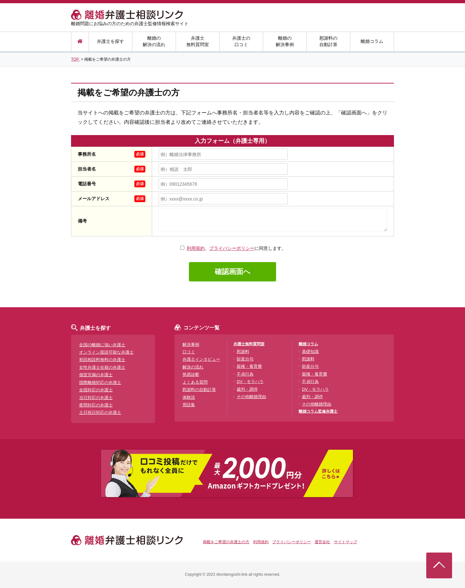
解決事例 (190, 344)
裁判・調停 (247, 389)
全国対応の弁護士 (96, 389)
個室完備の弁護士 (96, 374)
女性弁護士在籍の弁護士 (102, 367)
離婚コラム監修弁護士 (318, 411)
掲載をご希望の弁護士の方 (226, 542)
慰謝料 (243, 351)
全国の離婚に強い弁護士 (102, 344)
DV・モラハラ (250, 381)
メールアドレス (93, 198)
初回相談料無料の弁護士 (102, 359)
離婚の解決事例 (285, 41)
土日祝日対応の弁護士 (100, 412)
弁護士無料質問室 (197, 41)
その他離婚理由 (251, 396)
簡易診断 (190, 374)
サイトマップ (345, 542)
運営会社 (322, 542)
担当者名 (87, 169)
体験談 (188, 397)
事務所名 (87, 154)
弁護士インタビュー (201, 359)
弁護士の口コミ (241, 41)
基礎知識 (310, 351)
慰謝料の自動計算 (328, 41)
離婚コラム (372, 41)
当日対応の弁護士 (96, 397)
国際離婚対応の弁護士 (100, 382)
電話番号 (87, 183)
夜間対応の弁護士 (96, 405)
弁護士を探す (110, 41)
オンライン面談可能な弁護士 (106, 352)
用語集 (188, 404)
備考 (82, 220)
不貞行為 (245, 374)
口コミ (188, 351)
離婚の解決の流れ (154, 41)
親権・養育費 (249, 366)
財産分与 (245, 359)
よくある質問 (195, 382)
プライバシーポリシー (231, 248)
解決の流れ (192, 367)
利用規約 (196, 248)
